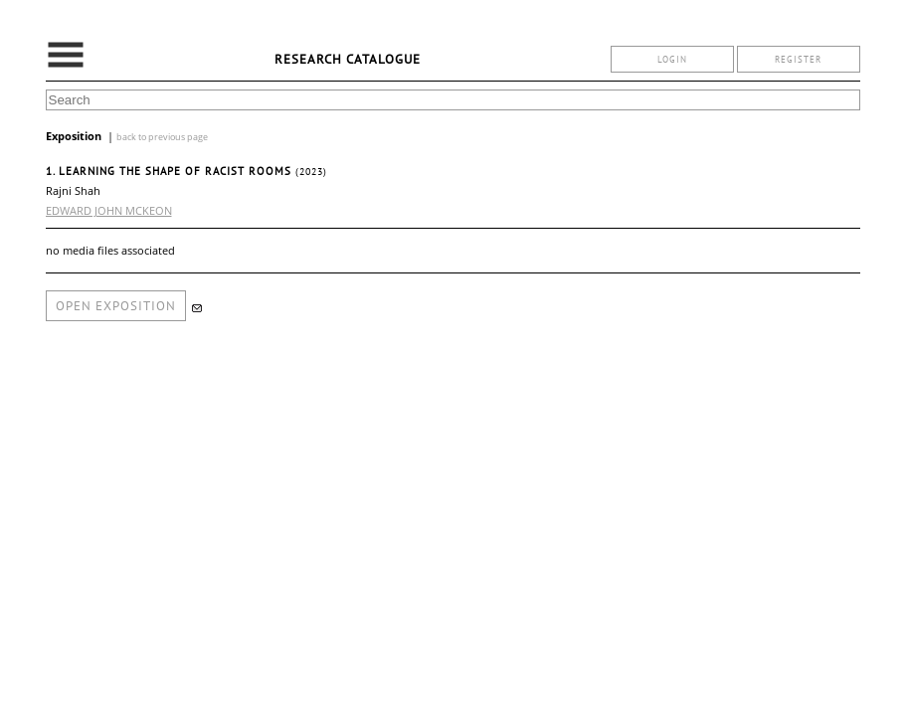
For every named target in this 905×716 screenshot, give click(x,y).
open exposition (116, 305)
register (798, 59)
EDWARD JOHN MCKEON (109, 210)
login (672, 59)
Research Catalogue (347, 59)
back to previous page (162, 136)
